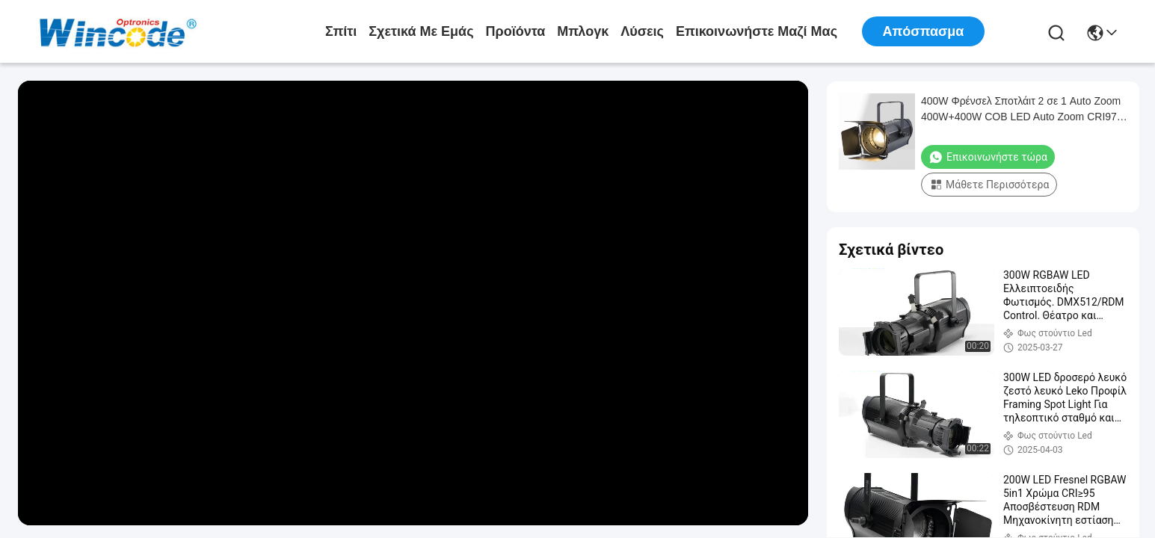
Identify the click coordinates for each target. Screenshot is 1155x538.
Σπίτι (341, 31)
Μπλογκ (583, 31)
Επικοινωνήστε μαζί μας (756, 31)
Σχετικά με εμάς (421, 31)
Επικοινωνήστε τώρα (987, 157)
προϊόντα (516, 31)
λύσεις (642, 31)
